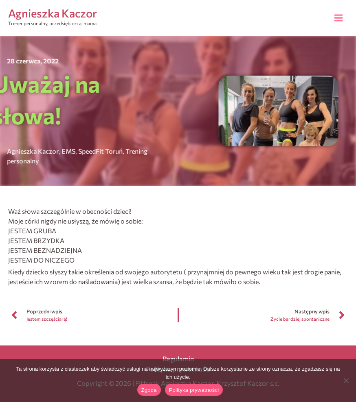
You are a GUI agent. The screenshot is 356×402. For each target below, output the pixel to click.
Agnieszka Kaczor (52, 13)
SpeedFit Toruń (79, 151)
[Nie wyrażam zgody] (346, 380)
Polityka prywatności (194, 390)
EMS (47, 151)
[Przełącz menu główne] (338, 18)
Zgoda (149, 390)
